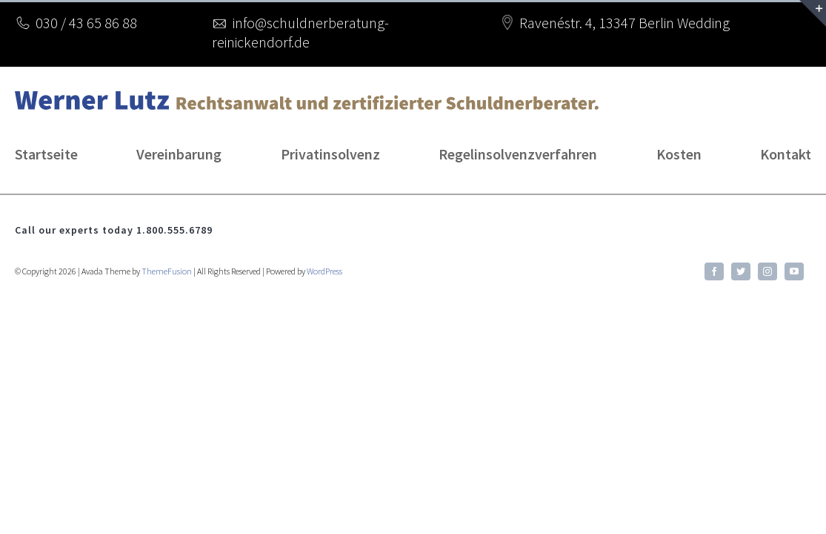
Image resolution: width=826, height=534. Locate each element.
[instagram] (767, 271)
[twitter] (740, 271)
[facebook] (714, 271)
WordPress (324, 271)
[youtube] (794, 271)
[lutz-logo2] (307, 98)
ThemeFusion (166, 271)
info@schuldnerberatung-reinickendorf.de (300, 32)
